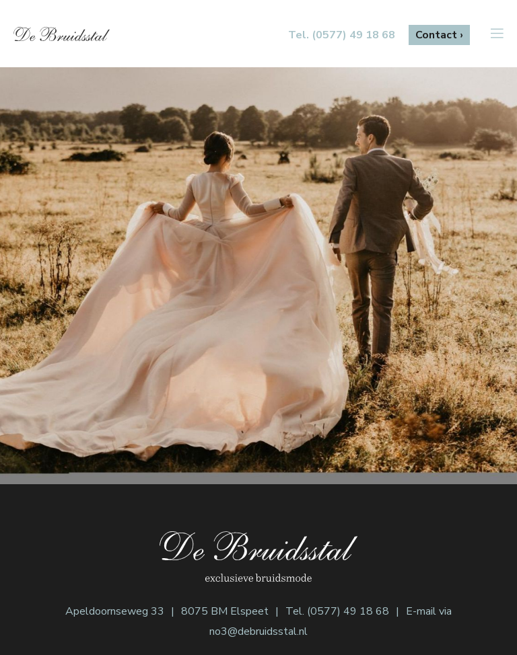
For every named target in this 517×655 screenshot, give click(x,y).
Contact (436, 35)
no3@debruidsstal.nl (258, 631)
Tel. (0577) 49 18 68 (337, 611)
